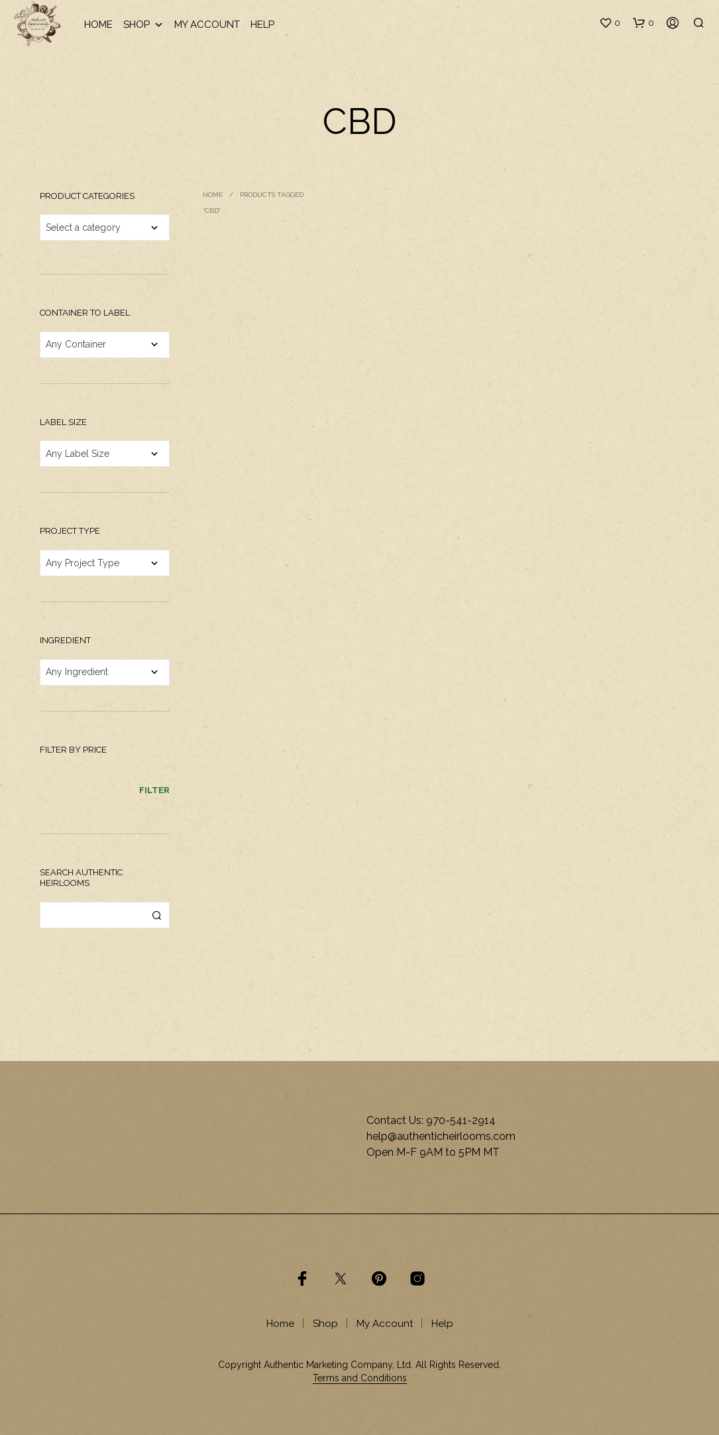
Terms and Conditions (360, 1378)
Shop (143, 25)
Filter (154, 790)
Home (98, 25)
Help (262, 25)
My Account (207, 25)
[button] (609, 23)
